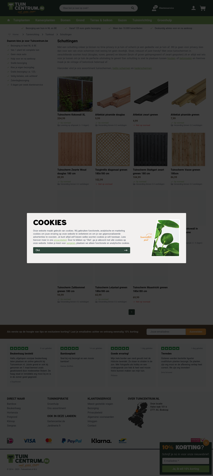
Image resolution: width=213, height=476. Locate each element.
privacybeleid (60, 240)
